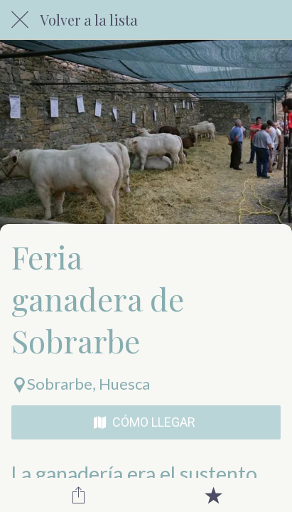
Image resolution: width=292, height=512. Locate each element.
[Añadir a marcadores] (213, 495)
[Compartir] (79, 495)
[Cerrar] (19, 19)
